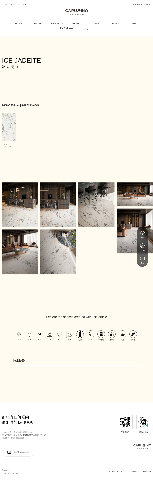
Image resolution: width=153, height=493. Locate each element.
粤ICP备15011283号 (117, 471)
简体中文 (134, 471)
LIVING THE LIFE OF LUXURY (15, 4)
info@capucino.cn (17, 452)
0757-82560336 (17, 438)
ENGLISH (147, 472)
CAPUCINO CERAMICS (141, 4)
